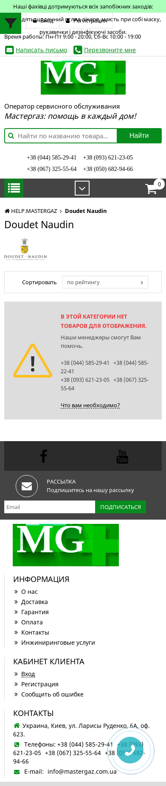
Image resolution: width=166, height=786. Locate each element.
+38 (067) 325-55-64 (52, 169)
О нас (25, 591)
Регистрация (36, 684)
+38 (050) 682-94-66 (108, 169)
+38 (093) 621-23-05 (108, 157)
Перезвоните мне (110, 50)
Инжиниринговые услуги (54, 642)
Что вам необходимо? (90, 405)
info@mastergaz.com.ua (82, 771)
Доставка (30, 602)
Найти (139, 135)
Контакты (31, 632)
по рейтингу (83, 282)
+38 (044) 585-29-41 (52, 157)
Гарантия (31, 612)
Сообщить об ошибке (48, 694)
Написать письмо (41, 50)
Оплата (28, 622)
